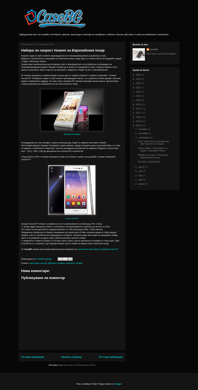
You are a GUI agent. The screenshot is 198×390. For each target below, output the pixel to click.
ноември (143, 129)
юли (140, 171)
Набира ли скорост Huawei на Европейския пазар (153, 156)
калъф (44, 263)
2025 (138, 79)
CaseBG (154, 49)
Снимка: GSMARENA (72, 218)
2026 (138, 75)
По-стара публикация (111, 357)
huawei (79, 263)
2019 (138, 104)
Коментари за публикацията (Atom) (79, 365)
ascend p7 (70, 263)
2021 (138, 96)
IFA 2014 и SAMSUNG (149, 162)
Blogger (118, 384)
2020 (138, 100)
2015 (138, 121)
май (140, 179)
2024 (138, 83)
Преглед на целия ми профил (161, 53)
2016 (138, 117)
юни (140, 175)
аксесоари (34, 263)
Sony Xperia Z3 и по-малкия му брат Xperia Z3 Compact (153, 142)
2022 (138, 91)
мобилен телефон (56, 263)
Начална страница (71, 357)
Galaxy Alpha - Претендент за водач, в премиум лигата (152, 149)
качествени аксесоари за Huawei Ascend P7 (97, 249)
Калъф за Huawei (72, 134)
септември (144, 137)
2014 (138, 125)
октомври (143, 133)
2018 (138, 108)
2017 (138, 112)
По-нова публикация (32, 357)
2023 (138, 87)
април (141, 184)
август (141, 167)
